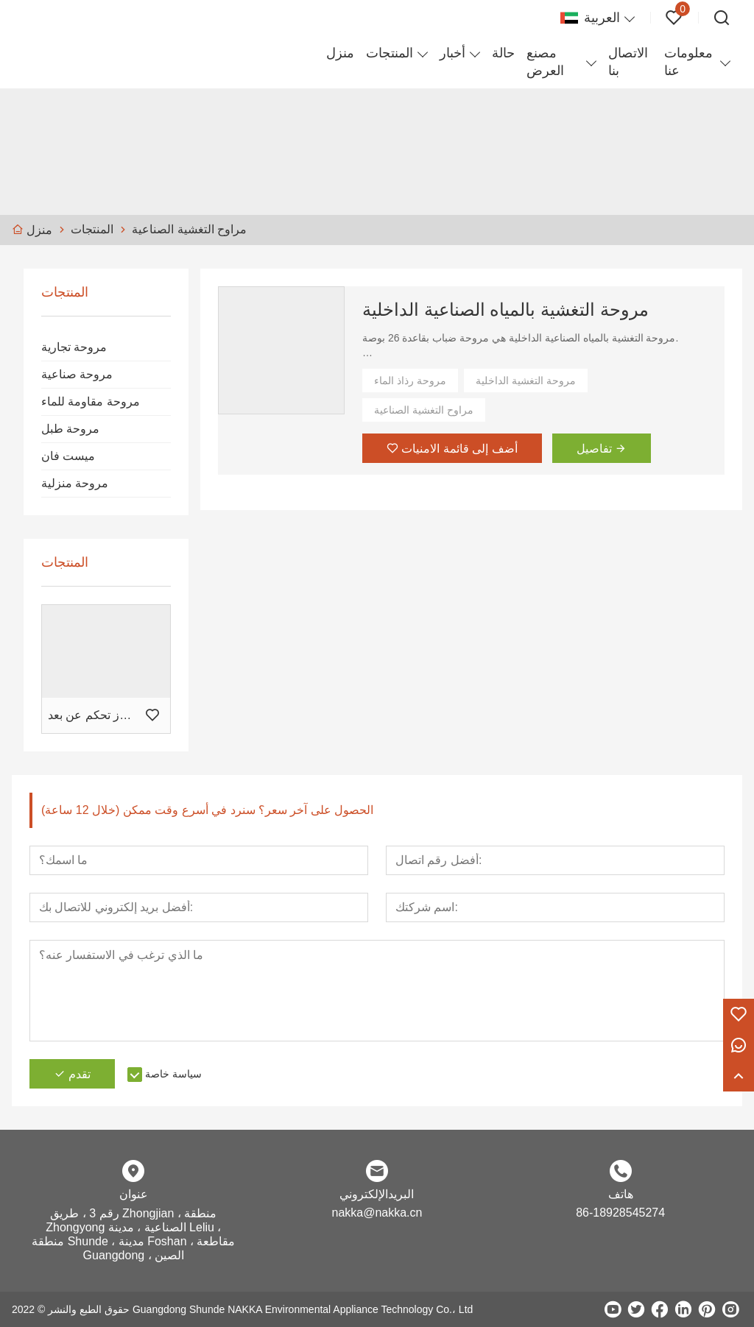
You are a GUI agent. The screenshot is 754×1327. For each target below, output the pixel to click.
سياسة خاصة (173, 1074)
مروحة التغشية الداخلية (526, 380)
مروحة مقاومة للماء (90, 401)
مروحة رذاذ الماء (410, 380)
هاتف (620, 1194)
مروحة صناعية (77, 374)
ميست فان (68, 456)
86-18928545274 (620, 1212)
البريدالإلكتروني (376, 1194)
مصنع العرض (545, 62)
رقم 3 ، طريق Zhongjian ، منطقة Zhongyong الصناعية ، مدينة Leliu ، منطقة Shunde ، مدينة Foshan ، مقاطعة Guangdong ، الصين (133, 1234)
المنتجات (389, 53)
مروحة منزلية (74, 483)
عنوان (133, 1194)
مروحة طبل (70, 428)
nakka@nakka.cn (376, 1212)
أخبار (452, 53)
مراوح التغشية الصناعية (423, 410)
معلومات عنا (688, 62)
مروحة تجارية (74, 347)
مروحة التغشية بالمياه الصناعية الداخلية (505, 309)
